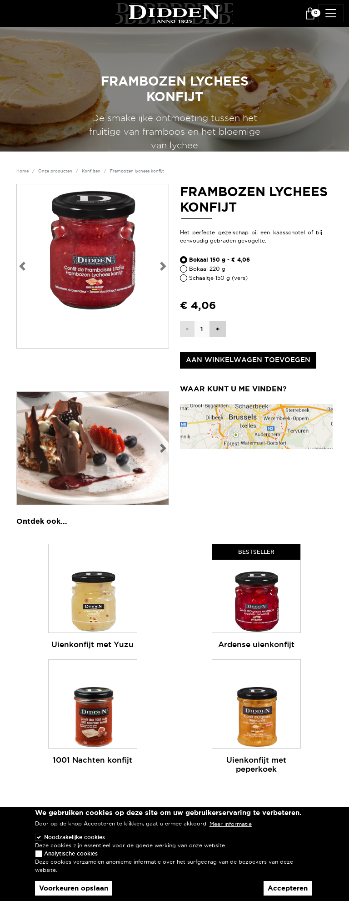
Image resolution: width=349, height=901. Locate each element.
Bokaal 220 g (207, 269)
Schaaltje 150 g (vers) (218, 278)
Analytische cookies (71, 859)
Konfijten (91, 171)
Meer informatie (230, 829)
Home (22, 171)
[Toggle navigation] (331, 13)
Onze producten (55, 171)
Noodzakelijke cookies (74, 842)
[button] (22, 266)
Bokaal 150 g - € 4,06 (219, 259)
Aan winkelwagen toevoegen (248, 360)
